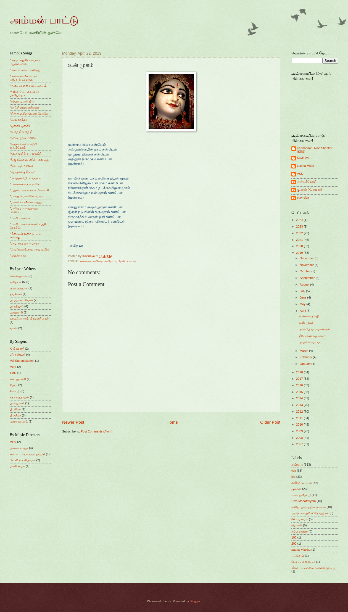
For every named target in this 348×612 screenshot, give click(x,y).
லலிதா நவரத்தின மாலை (308, 507)
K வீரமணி (17, 348)
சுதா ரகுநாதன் (19, 397)
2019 (300, 252)
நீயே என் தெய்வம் (312, 335)
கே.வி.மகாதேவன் (22, 460)
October (305, 271)
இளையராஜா (19, 448)
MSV (13, 366)
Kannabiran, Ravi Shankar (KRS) (315, 149)
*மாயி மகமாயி (20, 218)
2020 (300, 246)
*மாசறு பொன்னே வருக (26, 196)
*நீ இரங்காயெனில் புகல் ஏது (29, 159)
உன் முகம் (306, 322)
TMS (13, 372)
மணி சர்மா (17, 466)
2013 (300, 405)
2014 (300, 398)
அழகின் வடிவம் (310, 342)
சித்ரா (13, 385)
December (307, 258)
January (305, 363)
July (303, 291)
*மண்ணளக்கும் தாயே (25, 184)
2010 (300, 424)
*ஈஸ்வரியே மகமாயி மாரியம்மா (24, 93)
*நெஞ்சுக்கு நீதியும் (22, 171)
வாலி (13, 328)
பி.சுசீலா (15, 415)
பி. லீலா (15, 409)
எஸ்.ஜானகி (18, 379)
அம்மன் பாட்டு (44, 20)
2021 (300, 239)
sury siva (303, 197)
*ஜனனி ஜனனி (20, 125)
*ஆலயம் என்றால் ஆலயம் (28, 85)
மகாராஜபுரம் (19, 421)
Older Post (270, 422)
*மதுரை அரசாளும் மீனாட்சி (29, 190)
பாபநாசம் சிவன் (21, 300)
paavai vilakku (300, 549)
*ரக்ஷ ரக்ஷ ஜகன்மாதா (24, 243)
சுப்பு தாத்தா (299, 531)
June (303, 297)
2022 (300, 233)
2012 (300, 411)
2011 (300, 418)
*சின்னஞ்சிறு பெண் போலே (29, 113)
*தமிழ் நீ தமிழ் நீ (21, 131)
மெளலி (296, 525)
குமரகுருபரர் (19, 288)
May (303, 304)
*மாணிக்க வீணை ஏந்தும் (27, 202)
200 (293, 543)
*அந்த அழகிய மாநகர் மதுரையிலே (25, 61)
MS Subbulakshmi (22, 360)
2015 (300, 392)
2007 (300, 444)
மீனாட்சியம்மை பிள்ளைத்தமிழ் (313, 567)
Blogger (195, 601)
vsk (293, 470)
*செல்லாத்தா (18, 119)
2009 (300, 431)
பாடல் (131, 261)
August (305, 284)
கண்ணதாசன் (19, 276)
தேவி (121, 261)
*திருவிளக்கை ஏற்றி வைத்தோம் (23, 145)
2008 (300, 437)
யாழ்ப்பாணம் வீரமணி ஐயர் (29, 318)
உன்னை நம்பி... (310, 316)
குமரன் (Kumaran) (309, 189)
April (303, 310)
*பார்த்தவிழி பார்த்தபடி (26, 178)
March (304, 350)
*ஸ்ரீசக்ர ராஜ (18, 255)
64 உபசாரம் (299, 519)
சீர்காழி (15, 391)
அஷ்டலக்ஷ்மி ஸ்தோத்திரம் (310, 513)
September (307, 277)
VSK (300, 173)
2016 (300, 385)
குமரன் (296, 488)
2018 (300, 372)
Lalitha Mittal (305, 165)
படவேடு (297, 555)
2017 (300, 378)
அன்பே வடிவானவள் (314, 329)
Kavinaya (303, 157)
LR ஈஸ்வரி (17, 354)
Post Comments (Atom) (96, 431)
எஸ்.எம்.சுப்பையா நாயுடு (27, 454)
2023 (300, 226)
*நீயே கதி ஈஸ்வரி (22, 165)
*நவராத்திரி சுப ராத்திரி (25, 153)
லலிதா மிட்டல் (301, 482)
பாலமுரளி (17, 403)
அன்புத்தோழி (306, 181)
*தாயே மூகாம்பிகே (23, 137)
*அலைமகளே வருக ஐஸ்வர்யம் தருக (23, 77)
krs (293, 476)
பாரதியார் (16, 306)
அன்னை (85, 261)
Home (172, 422)
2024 (300, 219)
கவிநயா (110, 261)
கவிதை (98, 261)
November (307, 265)
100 (293, 537)
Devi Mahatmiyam (303, 501)
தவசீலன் (16, 294)
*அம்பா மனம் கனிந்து (25, 70)
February (306, 357)
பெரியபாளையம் (303, 561)
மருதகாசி (16, 312)
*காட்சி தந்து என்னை (24, 107)
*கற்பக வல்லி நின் (22, 101)
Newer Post (73, 422)
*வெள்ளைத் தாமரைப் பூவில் (29, 249)
